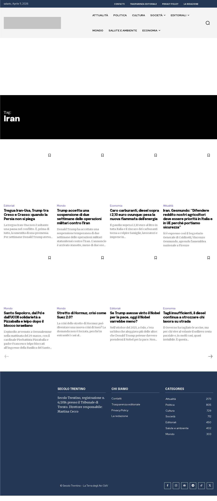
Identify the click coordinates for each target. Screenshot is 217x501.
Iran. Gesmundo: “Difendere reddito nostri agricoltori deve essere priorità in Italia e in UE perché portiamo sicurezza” (187, 221)
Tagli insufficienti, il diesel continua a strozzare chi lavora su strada (187, 323)
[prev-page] (7, 362)
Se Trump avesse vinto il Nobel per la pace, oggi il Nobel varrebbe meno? (132, 323)
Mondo (62, 206)
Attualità (169, 206)
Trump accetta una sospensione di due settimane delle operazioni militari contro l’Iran (82, 217)
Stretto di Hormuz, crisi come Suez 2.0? (78, 321)
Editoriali (10, 206)
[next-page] (210, 362)
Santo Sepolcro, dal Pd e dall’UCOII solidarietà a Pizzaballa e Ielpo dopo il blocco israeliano (26, 325)
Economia (116, 206)
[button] (207, 22)
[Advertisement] (108, 66)
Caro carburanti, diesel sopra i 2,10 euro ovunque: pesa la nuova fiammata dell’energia (134, 217)
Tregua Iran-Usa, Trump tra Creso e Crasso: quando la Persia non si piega (28, 215)
